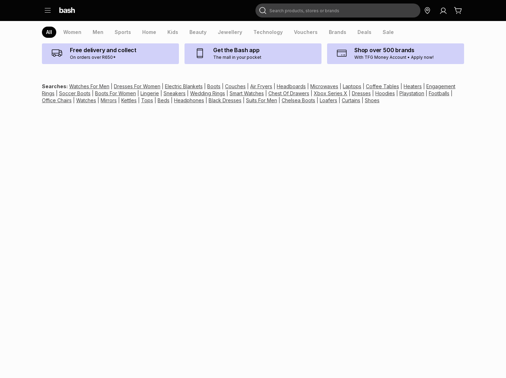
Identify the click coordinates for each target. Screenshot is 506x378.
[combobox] (337, 11)
